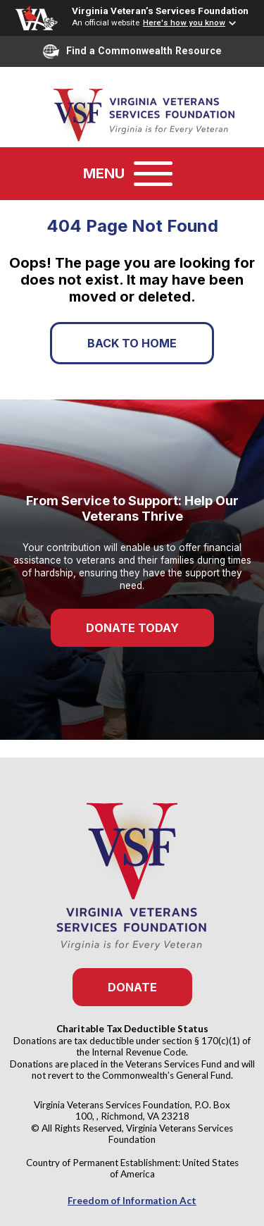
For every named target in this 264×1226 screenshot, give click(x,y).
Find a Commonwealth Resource (132, 51)
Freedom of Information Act (132, 1200)
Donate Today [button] (132, 628)
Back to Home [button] (132, 343)
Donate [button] (132, 987)
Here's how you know (184, 22)
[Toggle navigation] (153, 173)
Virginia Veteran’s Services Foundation (160, 10)
